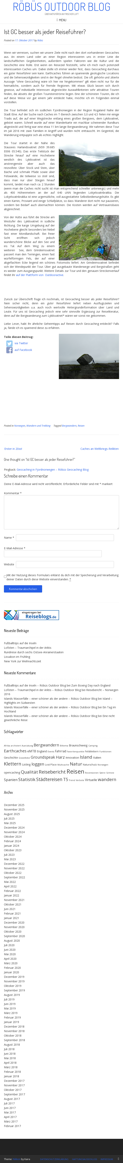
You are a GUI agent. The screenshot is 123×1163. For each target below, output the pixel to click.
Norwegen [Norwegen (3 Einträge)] (103, 764)
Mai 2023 (10, 859)
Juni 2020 (10, 949)
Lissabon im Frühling (17, 657)
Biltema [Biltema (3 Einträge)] (64, 745)
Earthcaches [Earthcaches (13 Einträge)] (15, 751)
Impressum (107, 1159)
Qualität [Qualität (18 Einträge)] (29, 772)
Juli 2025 (9, 818)
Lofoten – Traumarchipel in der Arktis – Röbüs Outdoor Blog (42, 690)
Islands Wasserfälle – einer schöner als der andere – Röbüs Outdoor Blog (50, 698)
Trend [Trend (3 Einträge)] (72, 780)
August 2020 (12, 940)
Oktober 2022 (12, 873)
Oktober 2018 (12, 1035)
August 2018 (12, 1044)
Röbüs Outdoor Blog (61, 6)
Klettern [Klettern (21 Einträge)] (12, 764)
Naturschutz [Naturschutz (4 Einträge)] (90, 764)
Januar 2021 (11, 918)
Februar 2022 (12, 891)
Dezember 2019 (14, 977)
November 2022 (14, 868)
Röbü (40, 40)
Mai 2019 (10, 1008)
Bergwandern (69, 425)
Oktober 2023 (12, 850)
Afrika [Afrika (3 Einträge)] (7, 745)
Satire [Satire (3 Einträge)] (102, 772)
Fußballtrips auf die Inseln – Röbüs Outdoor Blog (35, 685)
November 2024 (14, 832)
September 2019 (14, 990)
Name (9, 537)
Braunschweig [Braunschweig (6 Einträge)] (78, 745)
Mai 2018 (10, 1058)
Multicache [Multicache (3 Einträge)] (63, 764)
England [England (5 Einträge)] (42, 751)
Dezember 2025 (14, 805)
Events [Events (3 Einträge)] (51, 751)
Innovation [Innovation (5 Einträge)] (72, 757)
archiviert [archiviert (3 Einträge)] (16, 745)
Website (9, 564)
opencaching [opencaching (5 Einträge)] (12, 772)
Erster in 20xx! (13, 449)
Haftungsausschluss (84, 1159)
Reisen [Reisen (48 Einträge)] (75, 771)
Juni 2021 (10, 909)
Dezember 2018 (14, 1026)
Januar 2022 (11, 895)
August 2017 (12, 1099)
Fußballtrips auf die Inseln (20, 643)
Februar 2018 (12, 1072)
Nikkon (16, 1159)
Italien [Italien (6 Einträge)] (97, 757)
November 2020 (14, 927)
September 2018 (14, 1040)
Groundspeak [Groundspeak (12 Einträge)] (43, 757)
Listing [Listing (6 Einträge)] (26, 764)
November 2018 (14, 1031)
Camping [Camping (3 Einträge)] (92, 745)
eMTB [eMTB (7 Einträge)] (31, 751)
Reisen (81, 425)
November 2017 (14, 1085)
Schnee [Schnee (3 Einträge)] (110, 772)
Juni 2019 (10, 1004)
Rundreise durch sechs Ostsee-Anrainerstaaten (34, 652)
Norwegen (19, 425)
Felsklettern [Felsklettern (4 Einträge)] (92, 751)
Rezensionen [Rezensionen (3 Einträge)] (92, 772)
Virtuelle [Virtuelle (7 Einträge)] (91, 780)
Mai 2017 (10, 1112)
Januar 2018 (11, 1076)
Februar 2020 (12, 968)
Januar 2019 (11, 1022)
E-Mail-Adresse (14, 548)
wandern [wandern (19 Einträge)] (107, 779)
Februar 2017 (12, 1126)
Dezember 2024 (14, 827)
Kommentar (13, 493)
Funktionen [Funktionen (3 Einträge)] (105, 751)
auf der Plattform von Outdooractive (39, 275)
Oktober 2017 (12, 1090)
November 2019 (14, 981)
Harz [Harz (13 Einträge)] (60, 757)
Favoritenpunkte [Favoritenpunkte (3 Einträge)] (75, 751)
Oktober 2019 (12, 986)
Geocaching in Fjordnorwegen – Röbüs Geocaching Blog (53, 469)
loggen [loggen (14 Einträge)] (37, 764)
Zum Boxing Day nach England (90, 685)
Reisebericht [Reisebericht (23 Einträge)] (52, 771)
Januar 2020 (11, 972)
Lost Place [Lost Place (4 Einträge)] (51, 764)
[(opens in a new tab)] (31, 619)
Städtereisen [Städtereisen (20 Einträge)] (49, 779)
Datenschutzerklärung (54, 1159)
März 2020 (11, 963)
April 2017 (10, 1117)
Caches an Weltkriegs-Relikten (99, 449)
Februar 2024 (12, 841)
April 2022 (10, 886)
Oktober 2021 (12, 904)
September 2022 (14, 877)
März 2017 (11, 1121)
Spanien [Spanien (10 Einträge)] (11, 779)
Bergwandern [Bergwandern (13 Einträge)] (46, 745)
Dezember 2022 (14, 864)
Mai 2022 (10, 882)
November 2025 (14, 809)
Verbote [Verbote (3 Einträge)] (80, 780)
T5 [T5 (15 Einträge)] (65, 779)
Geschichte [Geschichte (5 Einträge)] (11, 757)
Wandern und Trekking (38, 425)
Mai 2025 (10, 823)
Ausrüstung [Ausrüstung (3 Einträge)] (27, 745)
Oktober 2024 (12, 836)
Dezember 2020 (14, 922)
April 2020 (10, 959)
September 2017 (14, 1094)
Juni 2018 (10, 1053)
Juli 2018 (9, 1049)
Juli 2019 (9, 999)
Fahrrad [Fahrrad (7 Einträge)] (60, 751)
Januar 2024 (11, 845)
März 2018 (11, 1067)
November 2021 (14, 900)
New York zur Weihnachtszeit (22, 661)
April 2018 (10, 1063)
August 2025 (12, 814)
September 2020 (14, 936)
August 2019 (12, 995)
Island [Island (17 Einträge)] (86, 757)
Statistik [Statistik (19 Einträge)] (26, 779)
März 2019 (11, 1013)
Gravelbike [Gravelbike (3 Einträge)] (24, 757)
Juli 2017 (9, 1103)
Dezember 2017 (14, 1081)
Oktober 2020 (12, 931)
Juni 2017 (10, 1108)
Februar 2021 (12, 913)
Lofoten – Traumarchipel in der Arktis (27, 648)
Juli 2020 (9, 945)
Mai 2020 (10, 954)
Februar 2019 (12, 1017)
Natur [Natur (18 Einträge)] (76, 764)
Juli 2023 (9, 855)
